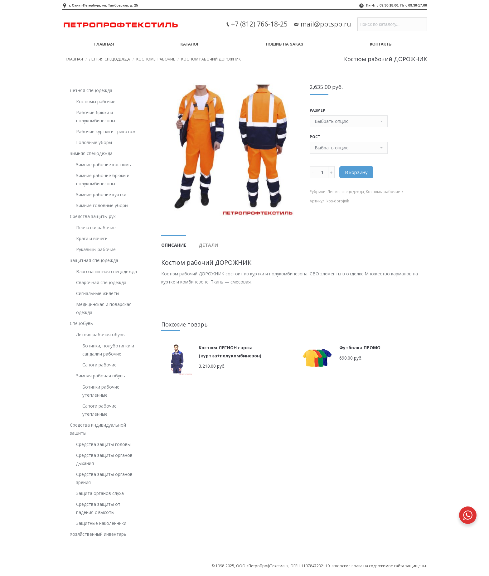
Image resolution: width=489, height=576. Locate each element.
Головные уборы (94, 142)
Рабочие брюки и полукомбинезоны (95, 116)
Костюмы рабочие (155, 59)
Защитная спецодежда (94, 260)
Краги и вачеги (92, 238)
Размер (317, 110)
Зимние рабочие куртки (101, 194)
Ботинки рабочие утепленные (100, 391)
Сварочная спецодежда (101, 282)
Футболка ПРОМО (359, 348)
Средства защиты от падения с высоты (98, 508)
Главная (74, 59)
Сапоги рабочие (99, 365)
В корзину (356, 172)
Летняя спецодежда (109, 59)
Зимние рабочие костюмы (104, 164)
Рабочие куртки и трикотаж (106, 131)
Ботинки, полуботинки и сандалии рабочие (108, 350)
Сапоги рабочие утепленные (99, 410)
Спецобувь (81, 323)
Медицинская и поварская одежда (104, 308)
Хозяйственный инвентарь (98, 534)
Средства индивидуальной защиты (98, 429)
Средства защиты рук (93, 216)
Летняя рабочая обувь (100, 334)
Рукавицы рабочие (96, 249)
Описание (173, 245)
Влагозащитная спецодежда (106, 271)
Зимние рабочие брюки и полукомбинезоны (102, 179)
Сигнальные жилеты (97, 293)
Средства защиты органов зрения (104, 478)
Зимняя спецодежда (91, 153)
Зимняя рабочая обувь (100, 376)
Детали (208, 245)
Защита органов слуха (100, 493)
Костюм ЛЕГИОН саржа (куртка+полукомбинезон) (230, 352)
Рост (315, 136)
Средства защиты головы (103, 444)
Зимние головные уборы (102, 205)
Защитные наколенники (101, 523)
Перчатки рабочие (96, 227)
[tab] (173, 242)
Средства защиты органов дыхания (104, 459)
